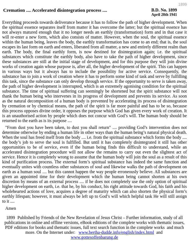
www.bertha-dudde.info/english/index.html (116, 232)
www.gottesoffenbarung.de (94, 237)
